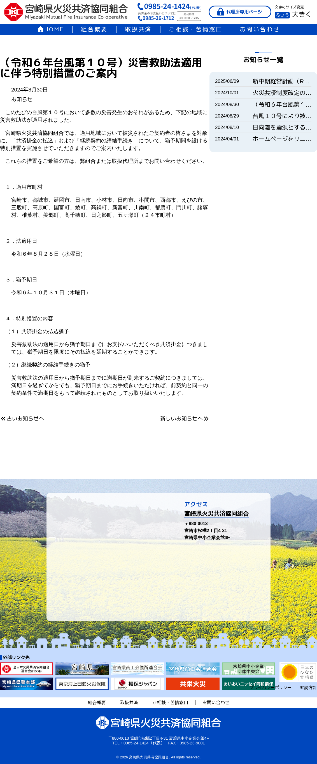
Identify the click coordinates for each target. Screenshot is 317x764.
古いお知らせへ (22, 419)
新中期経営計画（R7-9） (282, 81)
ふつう (282, 15)
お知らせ (21, 99)
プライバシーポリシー (271, 687)
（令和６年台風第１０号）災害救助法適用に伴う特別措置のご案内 (282, 104)
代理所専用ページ (244, 12)
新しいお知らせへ (184, 419)
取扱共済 (138, 29)
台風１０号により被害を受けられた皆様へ (282, 116)
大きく (302, 14)
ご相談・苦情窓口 (196, 29)
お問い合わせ (260, 29)
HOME (50, 29)
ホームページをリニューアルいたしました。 (282, 139)
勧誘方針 (308, 687)
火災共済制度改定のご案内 (282, 93)
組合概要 (94, 29)
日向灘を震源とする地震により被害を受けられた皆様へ (282, 127)
